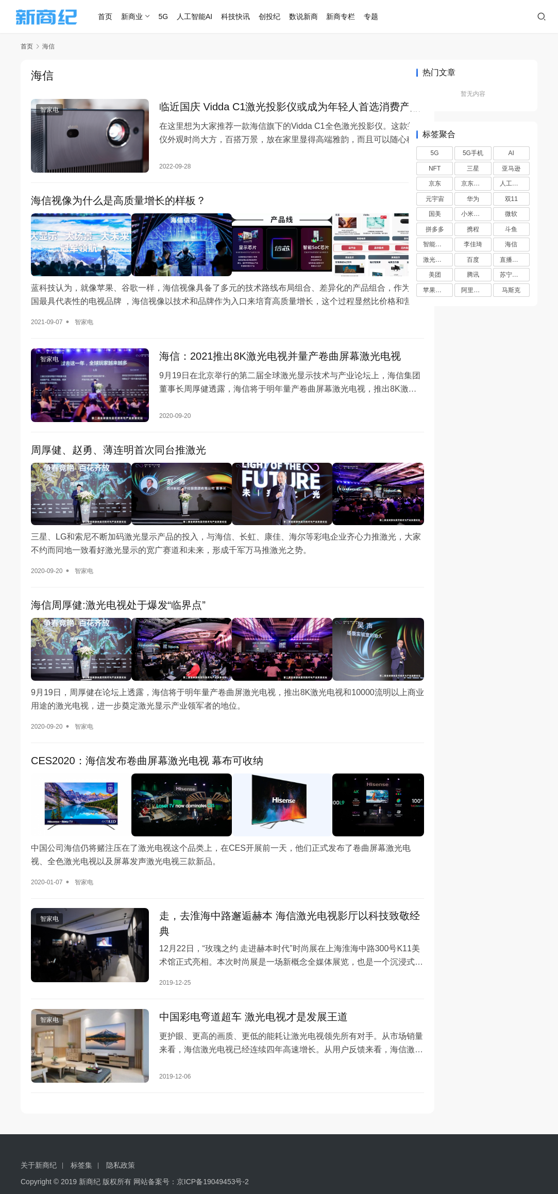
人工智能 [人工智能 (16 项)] (512, 183)
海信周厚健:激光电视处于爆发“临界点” (118, 606)
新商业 (142, 16)
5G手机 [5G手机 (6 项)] (473, 153)
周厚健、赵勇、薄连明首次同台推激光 (118, 459)
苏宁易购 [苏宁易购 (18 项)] (512, 274)
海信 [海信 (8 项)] (511, 244)
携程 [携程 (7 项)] (473, 229)
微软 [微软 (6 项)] (511, 213)
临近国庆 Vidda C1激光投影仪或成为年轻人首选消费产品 (263, 115)
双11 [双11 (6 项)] (511, 199)
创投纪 (279, 16)
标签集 (81, 1146)
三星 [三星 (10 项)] (473, 168)
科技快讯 (245, 16)
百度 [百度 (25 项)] (473, 259)
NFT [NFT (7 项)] (435, 168)
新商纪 (89, 1163)
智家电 (49, 110)
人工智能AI (205, 16)
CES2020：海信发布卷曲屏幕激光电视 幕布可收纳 (147, 754)
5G (173, 16)
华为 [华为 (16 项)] (473, 199)
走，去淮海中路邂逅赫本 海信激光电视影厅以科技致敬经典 (263, 909)
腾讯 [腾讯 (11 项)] (473, 274)
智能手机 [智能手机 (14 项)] (435, 244)
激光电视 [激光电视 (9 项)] (435, 259)
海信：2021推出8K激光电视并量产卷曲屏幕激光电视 (264, 364)
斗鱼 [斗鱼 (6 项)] (511, 229)
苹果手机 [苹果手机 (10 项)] (435, 290)
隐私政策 (120, 1146)
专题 (381, 16)
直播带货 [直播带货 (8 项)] (512, 259)
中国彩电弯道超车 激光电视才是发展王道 (242, 1004)
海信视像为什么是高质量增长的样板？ (118, 209)
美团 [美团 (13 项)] (435, 274)
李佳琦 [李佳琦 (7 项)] (473, 244)
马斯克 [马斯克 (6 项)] (511, 290)
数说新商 (313, 16)
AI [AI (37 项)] (511, 153)
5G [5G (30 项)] (435, 153)
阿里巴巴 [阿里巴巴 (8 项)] (473, 290)
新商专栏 (350, 16)
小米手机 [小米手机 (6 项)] (473, 213)
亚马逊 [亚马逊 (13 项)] (511, 168)
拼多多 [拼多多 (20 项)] (435, 229)
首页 (115, 16)
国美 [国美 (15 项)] (435, 213)
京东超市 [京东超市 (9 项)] (473, 183)
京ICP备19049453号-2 (213, 1163)
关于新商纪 (39, 1146)
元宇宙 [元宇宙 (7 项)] (435, 199)
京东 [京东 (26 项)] (435, 183)
